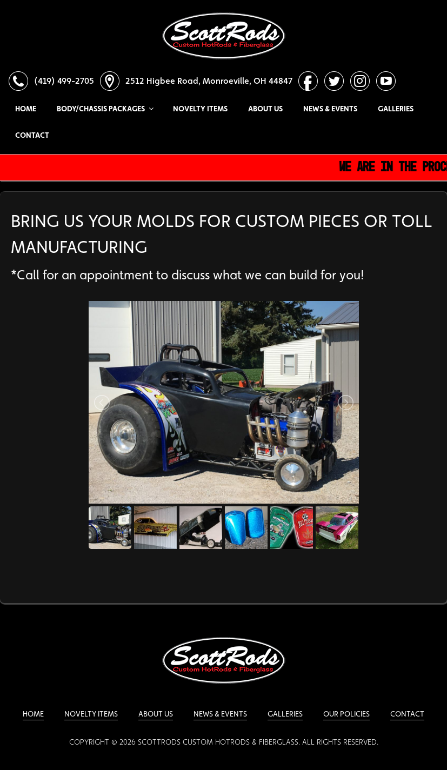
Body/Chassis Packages (104, 108)
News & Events (330, 108)
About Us (265, 108)
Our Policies (346, 713)
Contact (32, 135)
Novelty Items (200, 108)
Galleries (395, 108)
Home (25, 108)
